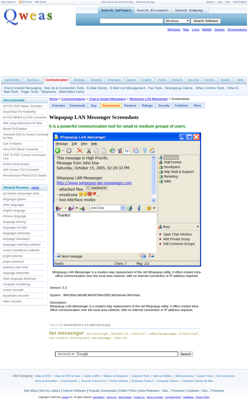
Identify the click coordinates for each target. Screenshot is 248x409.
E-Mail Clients (97, 88)
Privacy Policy (202, 397)
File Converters (225, 375)
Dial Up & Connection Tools (64, 88)
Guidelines (188, 397)
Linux (196, 29)
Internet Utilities (162, 375)
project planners (13, 261)
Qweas (65, 397)
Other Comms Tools (210, 88)
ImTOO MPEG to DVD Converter (24, 117)
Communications (73, 99)
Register (210, 2)
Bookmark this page (145, 2)
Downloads (77, 105)
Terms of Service (154, 397)
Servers (209, 80)
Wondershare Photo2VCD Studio (24, 175)
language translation (16, 239)
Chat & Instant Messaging (22, 88)
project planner (12, 256)
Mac (186, 29)
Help (228, 2)
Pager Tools (29, 92)
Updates (193, 390)
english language (14, 210)
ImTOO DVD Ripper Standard (22, 106)
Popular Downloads (103, 390)
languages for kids (15, 227)
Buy (94, 105)
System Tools (205, 375)
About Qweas (8, 2)
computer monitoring (16, 284)
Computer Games (167, 380)
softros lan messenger (163, 333)
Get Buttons (99, 397)
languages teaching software (22, 244)
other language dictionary (19, 278)
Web (240, 80)
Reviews (130, 105)
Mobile (207, 29)
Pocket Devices (119, 380)
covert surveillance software (21, 250)
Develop (96, 80)
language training (14, 222)
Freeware (178, 390)
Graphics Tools (140, 375)
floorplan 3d (119, 333)
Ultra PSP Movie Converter (21, 149)
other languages (13, 205)
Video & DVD (43, 375)
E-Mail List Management (127, 88)
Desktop (79, 80)
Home (162, 80)
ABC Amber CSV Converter (21, 170)
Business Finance (142, 380)
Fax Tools (155, 88)
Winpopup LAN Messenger (148, 99)
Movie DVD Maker (15, 129)
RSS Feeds (25, 2)
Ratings (147, 105)
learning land (79, 338)
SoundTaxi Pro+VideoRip (19, 112)
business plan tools (15, 267)
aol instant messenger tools (21, 193)
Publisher (181, 105)
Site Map (30, 390)
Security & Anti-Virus (93, 380)
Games (219, 29)
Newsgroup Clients (179, 88)
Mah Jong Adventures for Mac (22, 123)
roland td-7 (139, 333)
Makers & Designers (115, 375)
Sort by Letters (49, 390)
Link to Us (111, 397)
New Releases (149, 390)
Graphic (146, 80)
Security (193, 80)
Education (114, 80)
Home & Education (46, 380)
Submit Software (74, 390)
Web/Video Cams (71, 92)
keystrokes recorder (16, 295)
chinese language (14, 216)
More (197, 105)
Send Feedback (240, 2)
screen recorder (13, 290)
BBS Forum (40, 2)
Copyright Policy (173, 397)
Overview (58, 105)
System (225, 80)
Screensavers (237, 29)
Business (33, 80)
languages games (14, 199)
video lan (120, 338)
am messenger (97, 333)
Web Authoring (184, 375)
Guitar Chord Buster (16, 164)
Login (220, 2)
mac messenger (101, 338)
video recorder (12, 301)
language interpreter (16, 273)
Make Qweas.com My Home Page (117, 2)
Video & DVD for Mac (67, 375)
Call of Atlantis (12, 143)
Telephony (48, 92)
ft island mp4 (188, 333)
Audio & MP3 (92, 375)
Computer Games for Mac (197, 380)
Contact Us (139, 397)
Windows (174, 29)
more (35, 187)
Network (177, 80)
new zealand (58, 338)
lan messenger (66, 333)
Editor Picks (127, 390)
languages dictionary (16, 233)
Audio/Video (12, 80)
